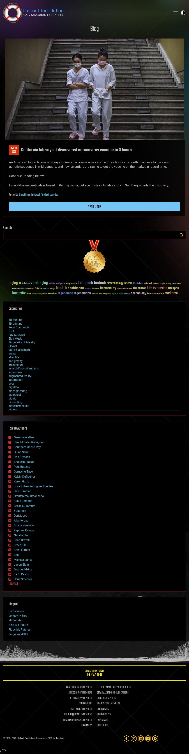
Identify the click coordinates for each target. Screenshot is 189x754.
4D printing (15, 323)
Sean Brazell (22, 540)
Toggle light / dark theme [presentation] (183, 12)
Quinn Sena (21, 452)
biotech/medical (41, 195)
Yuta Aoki (20, 511)
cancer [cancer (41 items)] (156, 283)
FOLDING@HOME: (72, 714)
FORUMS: (85, 725)
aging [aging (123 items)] (14, 283)
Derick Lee (20, 515)
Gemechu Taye (23, 471)
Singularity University (21, 342)
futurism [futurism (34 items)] (46, 289)
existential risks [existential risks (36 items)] (19, 289)
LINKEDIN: (72, 692)
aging (12, 353)
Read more (94, 207)
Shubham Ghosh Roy (27, 447)
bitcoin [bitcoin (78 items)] (128, 283)
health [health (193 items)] (61, 288)
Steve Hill (20, 545)
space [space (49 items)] (115, 293)
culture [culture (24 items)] (174, 284)
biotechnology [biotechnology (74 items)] (115, 283)
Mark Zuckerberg (19, 349)
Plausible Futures (19, 629)
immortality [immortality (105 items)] (108, 288)
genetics (54, 195)
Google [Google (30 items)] (52, 289)
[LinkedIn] (141, 738)
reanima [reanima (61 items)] (52, 293)
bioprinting (15, 402)
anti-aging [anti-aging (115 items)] (40, 283)
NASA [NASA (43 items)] (29, 293)
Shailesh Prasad (24, 462)
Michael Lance (23, 559)
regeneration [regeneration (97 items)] (82, 293)
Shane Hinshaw (24, 525)
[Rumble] (155, 738)
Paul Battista (22, 466)
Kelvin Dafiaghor (24, 476)
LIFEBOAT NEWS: (104, 687)
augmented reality (19, 376)
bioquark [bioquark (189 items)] (85, 283)
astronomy (15, 372)
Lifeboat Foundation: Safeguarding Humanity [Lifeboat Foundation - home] (85, 13)
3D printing (15, 320)
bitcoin (12, 409)
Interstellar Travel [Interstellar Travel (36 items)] (124, 289)
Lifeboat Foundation (25, 738)
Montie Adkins (23, 569)
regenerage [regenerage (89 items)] (65, 293)
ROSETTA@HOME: (71, 720)
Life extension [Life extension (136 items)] (157, 288)
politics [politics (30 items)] (44, 294)
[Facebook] (126, 738)
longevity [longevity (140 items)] (19, 293)
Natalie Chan (22, 535)
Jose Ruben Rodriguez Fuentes (33, 486)
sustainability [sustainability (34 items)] (124, 294)
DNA (11, 331)
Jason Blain (21, 564)
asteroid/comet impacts (23, 368)
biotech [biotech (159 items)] (100, 283)
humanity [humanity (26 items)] (88, 289)
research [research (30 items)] (95, 294)
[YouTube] (148, 738)
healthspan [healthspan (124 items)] (76, 288)
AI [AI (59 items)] (20, 283)
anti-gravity (15, 361)
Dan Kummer (22, 491)
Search (181, 235)
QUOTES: (101, 725)
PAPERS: (101, 720)
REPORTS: (101, 709)
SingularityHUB (18, 634)
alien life (13, 357)
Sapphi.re (60, 738)
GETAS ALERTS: (104, 692)
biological (14, 394)
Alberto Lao (21, 520)
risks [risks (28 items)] (100, 294)
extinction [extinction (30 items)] (30, 289)
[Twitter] (134, 738)
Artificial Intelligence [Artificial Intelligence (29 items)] (57, 284)
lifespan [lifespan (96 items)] (173, 288)
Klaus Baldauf (23, 501)
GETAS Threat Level (94, 674)
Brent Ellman (25, 195)
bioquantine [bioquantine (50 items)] (71, 283)
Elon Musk (15, 338)
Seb (16, 555)
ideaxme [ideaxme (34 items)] (95, 289)
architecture (15, 365)
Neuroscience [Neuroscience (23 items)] (36, 294)
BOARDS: (101, 703)
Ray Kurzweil (16, 335)
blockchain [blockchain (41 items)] (138, 283)
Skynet (12, 346)
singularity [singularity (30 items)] (107, 294)
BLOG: (99, 698)
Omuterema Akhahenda (29, 496)
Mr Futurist (15, 620)
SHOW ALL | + (13, 584)
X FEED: (73, 698)
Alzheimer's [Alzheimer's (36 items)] (27, 283)
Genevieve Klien (24, 437)
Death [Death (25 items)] (179, 284)
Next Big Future (18, 625)
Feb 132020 (14, 150)
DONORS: (83, 703)
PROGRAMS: (102, 714)
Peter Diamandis (18, 327)
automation (15, 379)
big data (13, 387)
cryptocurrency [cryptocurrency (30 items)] (165, 284)
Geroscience (16, 611)
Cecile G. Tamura (24, 506)
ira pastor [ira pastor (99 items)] (139, 288)
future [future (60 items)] (38, 288)
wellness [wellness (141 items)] (171, 293)
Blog (94, 29)
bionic (12, 398)
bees (11, 383)
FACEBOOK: (71, 687)
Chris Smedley (23, 579)
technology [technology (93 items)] (138, 294)
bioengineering (17, 391)
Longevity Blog (17, 615)
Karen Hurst (21, 481)
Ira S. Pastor (21, 574)
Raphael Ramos (24, 530)
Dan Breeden (22, 457)
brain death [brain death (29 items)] (148, 284)
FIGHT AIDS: (75, 709)
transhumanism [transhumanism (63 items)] (155, 293)
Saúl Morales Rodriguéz (29, 442)
